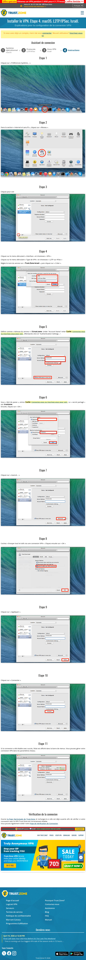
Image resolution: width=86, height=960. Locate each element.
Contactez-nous (52, 904)
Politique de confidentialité (18, 915)
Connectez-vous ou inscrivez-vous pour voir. (49, 402)
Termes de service (14, 912)
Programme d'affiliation (17, 923)
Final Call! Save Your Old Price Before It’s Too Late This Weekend (29, 938)
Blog (47, 912)
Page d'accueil (12, 900)
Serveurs (10, 908)
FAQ (47, 915)
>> (74, 1)
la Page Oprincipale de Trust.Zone (21, 819)
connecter (47, 33)
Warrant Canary (13, 919)
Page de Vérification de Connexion (44, 823)
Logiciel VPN (11, 904)
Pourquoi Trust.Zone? (55, 900)
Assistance (50, 908)
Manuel (48, 919)
